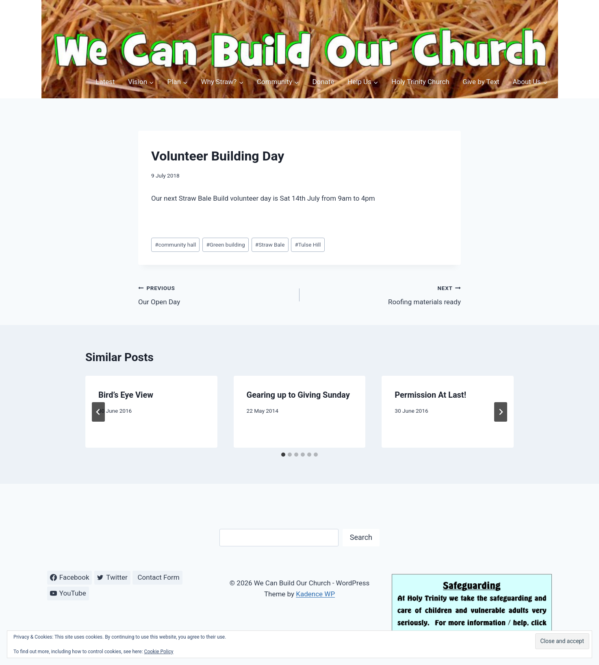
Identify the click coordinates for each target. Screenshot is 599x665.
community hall (175, 244)
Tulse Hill (308, 244)
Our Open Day (215, 294)
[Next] (500, 412)
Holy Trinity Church (420, 82)
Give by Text (480, 82)
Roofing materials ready (383, 294)
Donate (323, 82)
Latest (105, 82)
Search (361, 537)
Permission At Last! (430, 395)
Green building (225, 244)
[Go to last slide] (98, 412)
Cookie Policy (159, 651)
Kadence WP (315, 594)
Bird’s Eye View (125, 395)
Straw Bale (270, 244)
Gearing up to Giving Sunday (298, 395)
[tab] (283, 455)
